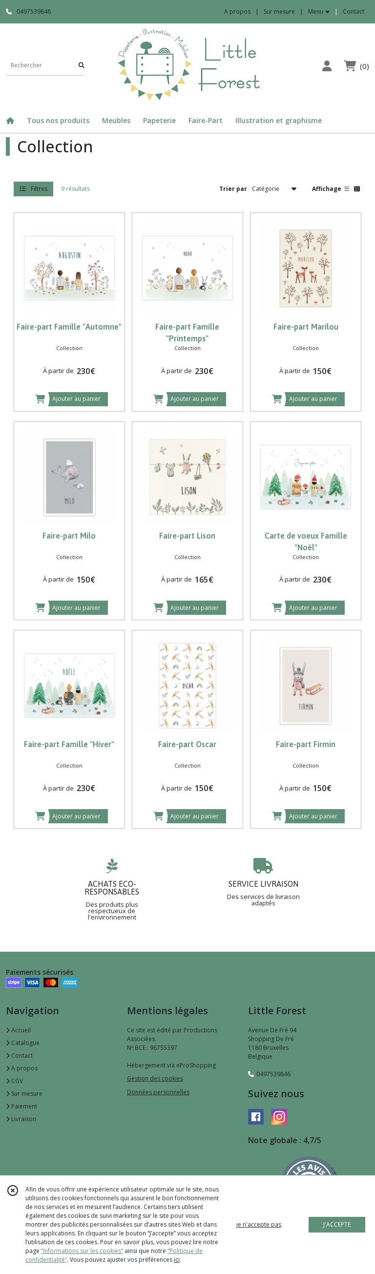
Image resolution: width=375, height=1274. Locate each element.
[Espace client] (326, 65)
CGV (14, 1081)
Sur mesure (24, 1093)
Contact (353, 11)
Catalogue (23, 1043)
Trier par (233, 189)
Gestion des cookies (155, 1078)
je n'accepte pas (258, 1224)
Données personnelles (158, 1092)
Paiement (21, 1106)
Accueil (18, 1030)
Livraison (21, 1119)
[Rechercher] (81, 65)
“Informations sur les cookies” (82, 1251)
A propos (22, 1068)
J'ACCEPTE (337, 1224)
